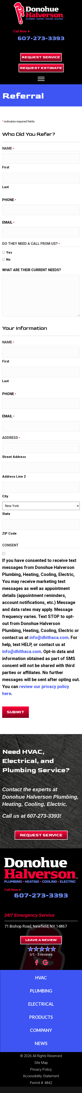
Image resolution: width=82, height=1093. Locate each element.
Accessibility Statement (41, 1076)
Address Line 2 (14, 477)
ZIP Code (9, 533)
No (8, 259)
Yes (9, 252)
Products (41, 1017)
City (5, 496)
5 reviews (44, 954)
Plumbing (41, 991)
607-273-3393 (41, 38)
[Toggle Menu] (41, 79)
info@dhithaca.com (49, 637)
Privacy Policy (41, 1069)
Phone (9, 200)
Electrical (41, 1004)
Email (8, 222)
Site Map (41, 1063)
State (6, 514)
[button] (41, 57)
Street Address (14, 457)
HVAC (41, 977)
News (41, 1043)
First (5, 167)
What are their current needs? (31, 270)
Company (41, 1030)
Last (5, 187)
